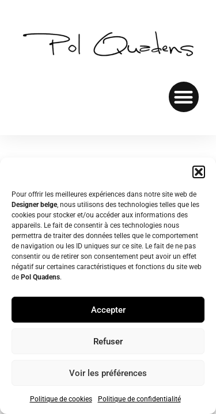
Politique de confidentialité (139, 399)
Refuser (108, 341)
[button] (198, 172)
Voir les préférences (108, 373)
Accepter (108, 310)
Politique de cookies (61, 399)
